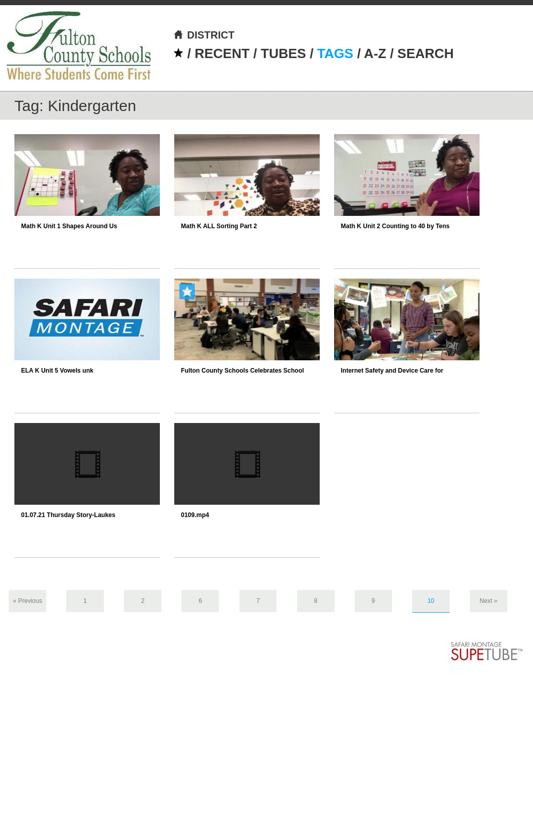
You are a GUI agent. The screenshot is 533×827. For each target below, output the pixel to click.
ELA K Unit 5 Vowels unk (57, 370)
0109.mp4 (195, 515)
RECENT (222, 53)
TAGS (335, 53)
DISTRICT (203, 35)
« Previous (27, 600)
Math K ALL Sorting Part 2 (219, 226)
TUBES (283, 53)
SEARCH (425, 53)
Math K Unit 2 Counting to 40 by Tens (395, 226)
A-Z (375, 53)
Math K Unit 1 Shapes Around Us (69, 226)
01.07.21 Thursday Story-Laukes (68, 515)
